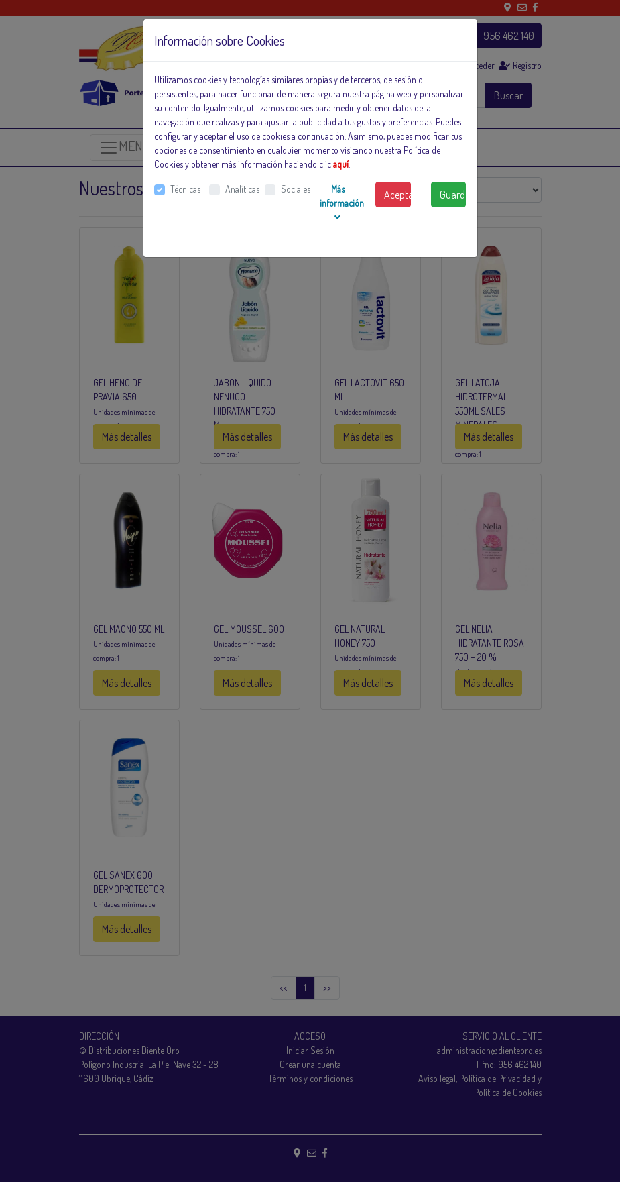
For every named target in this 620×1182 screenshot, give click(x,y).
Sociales (295, 189)
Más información (342, 202)
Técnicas (185, 189)
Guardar (453, 194)
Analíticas (242, 189)
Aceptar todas (397, 194)
